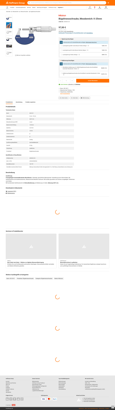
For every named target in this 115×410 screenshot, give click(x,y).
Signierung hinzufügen (66, 39)
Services (29, 7)
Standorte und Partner (11, 383)
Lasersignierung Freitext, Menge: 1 (71, 54)
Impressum (81, 408)
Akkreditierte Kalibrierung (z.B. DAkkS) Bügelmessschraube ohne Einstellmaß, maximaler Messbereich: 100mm (80, 68)
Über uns (8, 384)
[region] (10, 35)
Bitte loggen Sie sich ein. (91, 42)
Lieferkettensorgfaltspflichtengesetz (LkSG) (95, 389)
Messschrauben (24, 11)
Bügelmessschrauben (35, 11)
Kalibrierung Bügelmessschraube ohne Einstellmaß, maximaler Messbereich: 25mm (81, 74)
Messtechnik (16, 11)
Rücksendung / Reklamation (91, 384)
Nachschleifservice (36, 387)
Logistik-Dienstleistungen (38, 390)
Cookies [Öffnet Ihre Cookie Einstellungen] (107, 408)
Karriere (7, 381)
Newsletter (87, 387)
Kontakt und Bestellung (90, 381)
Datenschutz (102, 408)
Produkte (12, 7)
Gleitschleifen (62, 386)
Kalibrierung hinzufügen (67, 60)
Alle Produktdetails (65, 93)
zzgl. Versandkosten (68, 31)
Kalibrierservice (35, 389)
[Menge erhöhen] (72, 81)
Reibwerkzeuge (62, 381)
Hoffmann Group (52, 7)
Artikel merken (64, 98)
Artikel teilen (74, 98)
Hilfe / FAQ (87, 383)
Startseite (8, 11)
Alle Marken (8, 392)
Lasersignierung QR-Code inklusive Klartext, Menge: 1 (75, 50)
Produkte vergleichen (30, 102)
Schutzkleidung (62, 389)
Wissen (33, 7)
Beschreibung (19, 102)
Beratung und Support (42, 7)
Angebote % (60, 7)
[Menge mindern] (60, 81)
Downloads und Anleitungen (91, 386)
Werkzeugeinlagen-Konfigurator (39, 386)
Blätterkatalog (85, 98)
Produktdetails (9, 102)
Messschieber (62, 384)
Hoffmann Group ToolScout (38, 383)
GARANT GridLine (10, 389)
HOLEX (7, 390)
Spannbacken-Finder (37, 384)
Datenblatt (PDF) (11, 191)
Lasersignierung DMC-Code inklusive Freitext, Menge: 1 (76, 45)
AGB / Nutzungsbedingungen (91, 408)
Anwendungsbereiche (21, 7)
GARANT (8, 387)
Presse (7, 386)
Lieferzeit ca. (74, 84)
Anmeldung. (89, 33)
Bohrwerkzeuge (62, 383)
